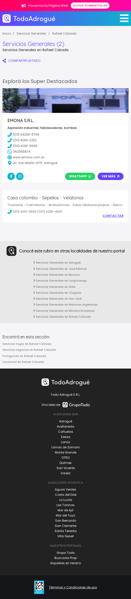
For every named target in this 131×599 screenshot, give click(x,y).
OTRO (66, 457)
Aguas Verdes (65, 489)
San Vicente (66, 468)
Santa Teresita (66, 531)
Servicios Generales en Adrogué (57, 263)
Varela (65, 473)
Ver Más (111, 176)
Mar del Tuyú (65, 515)
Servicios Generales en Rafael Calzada (62, 317)
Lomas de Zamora (65, 447)
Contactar (113, 216)
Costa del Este (65, 495)
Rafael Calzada (64, 33)
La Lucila (65, 500)
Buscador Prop (65, 558)
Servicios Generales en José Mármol (60, 269)
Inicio (6, 33)
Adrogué (65, 421)
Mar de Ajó (65, 510)
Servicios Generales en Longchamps (60, 281)
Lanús (65, 442)
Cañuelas (65, 432)
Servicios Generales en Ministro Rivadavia (64, 311)
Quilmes (65, 463)
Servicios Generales (31, 33)
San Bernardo (65, 520)
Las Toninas (65, 505)
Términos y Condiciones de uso (73, 587)
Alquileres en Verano (65, 563)
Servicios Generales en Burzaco (56, 275)
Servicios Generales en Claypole (57, 293)
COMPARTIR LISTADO (21, 60)
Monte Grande (65, 452)
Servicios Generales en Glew (54, 287)
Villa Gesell (65, 536)
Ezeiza (65, 437)
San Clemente (65, 526)
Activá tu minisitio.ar (90, 5)
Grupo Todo (66, 553)
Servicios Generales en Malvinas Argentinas (65, 305)
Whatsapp (80, 176)
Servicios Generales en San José (57, 299)
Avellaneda (65, 426)
